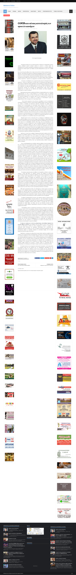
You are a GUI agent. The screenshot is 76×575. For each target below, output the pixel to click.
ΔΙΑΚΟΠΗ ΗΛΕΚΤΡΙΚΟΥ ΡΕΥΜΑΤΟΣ (14, 564)
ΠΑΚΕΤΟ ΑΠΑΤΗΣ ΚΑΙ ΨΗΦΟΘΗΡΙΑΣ (15, 533)
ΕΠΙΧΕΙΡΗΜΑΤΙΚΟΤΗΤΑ (47, 11)
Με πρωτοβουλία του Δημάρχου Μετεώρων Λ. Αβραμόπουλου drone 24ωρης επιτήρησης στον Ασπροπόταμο (16, 553)
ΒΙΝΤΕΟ (39, 11)
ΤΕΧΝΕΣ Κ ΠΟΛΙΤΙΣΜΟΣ (58, 11)
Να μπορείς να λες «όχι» (12, 538)
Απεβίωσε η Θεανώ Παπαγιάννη (13, 528)
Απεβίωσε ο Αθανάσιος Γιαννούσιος (14, 559)
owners (22, 573)
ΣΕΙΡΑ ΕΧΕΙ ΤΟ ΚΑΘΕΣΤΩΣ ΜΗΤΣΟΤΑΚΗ (63, 547)
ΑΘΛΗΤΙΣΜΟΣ (33, 11)
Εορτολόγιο (35, 565)
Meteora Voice (8, 6)
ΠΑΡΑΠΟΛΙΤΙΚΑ (26, 11)
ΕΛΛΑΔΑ (14, 11)
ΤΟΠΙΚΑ (9, 11)
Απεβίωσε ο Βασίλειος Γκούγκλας (61, 558)
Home (19, 20)
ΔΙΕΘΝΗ (19, 11)
